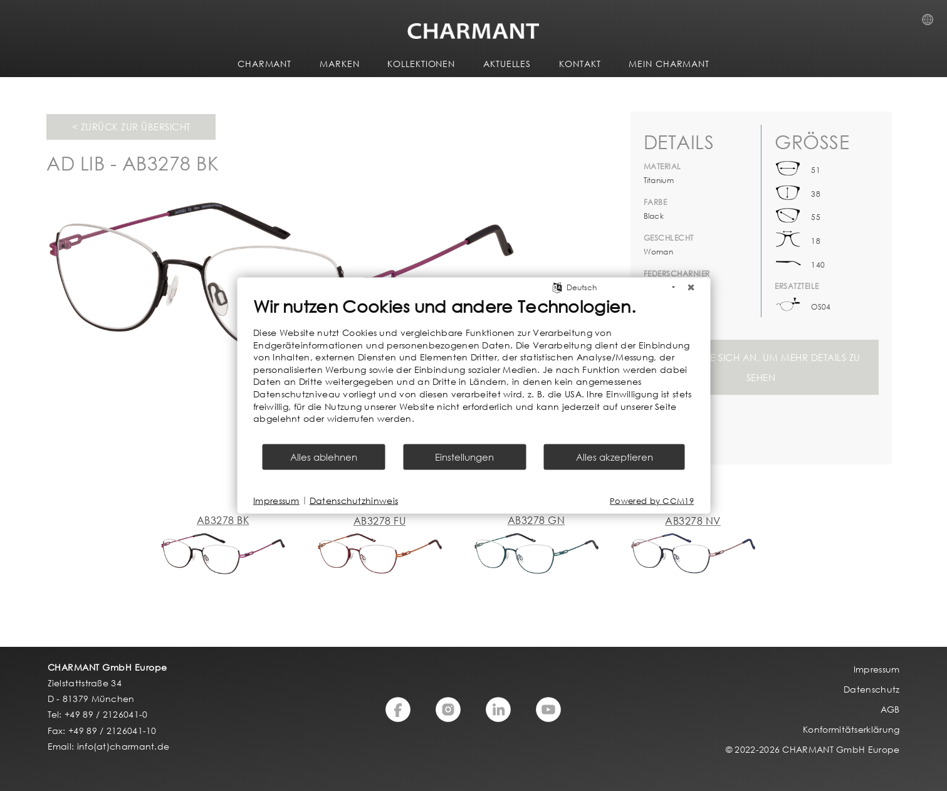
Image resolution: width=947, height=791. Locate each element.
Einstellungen (464, 456)
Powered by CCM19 (652, 500)
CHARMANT (264, 64)
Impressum (276, 500)
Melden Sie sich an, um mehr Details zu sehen (761, 367)
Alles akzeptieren (614, 456)
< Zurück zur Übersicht (131, 126)
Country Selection (931, 23)
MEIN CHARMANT (669, 64)
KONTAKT (579, 64)
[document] (473, 369)
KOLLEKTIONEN (421, 64)
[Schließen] (690, 287)
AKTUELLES (507, 64)
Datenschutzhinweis (354, 500)
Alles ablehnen (323, 456)
